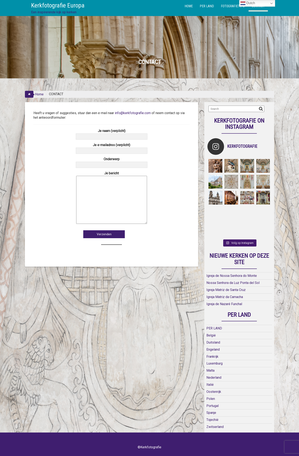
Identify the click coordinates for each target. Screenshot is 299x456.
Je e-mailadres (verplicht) (111, 148)
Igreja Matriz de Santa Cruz (226, 290)
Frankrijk (212, 357)
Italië (210, 385)
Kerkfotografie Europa (58, 5)
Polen (210, 399)
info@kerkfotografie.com (133, 113)
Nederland (213, 378)
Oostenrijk (213, 392)
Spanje (211, 413)
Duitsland (213, 342)
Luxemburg (214, 363)
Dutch (247, 3)
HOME (189, 6)
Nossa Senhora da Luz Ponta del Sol (233, 283)
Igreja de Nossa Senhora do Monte (231, 276)
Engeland (213, 349)
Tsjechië (212, 420)
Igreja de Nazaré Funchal (224, 304)
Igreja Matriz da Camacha (224, 297)
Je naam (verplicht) (111, 133)
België (211, 335)
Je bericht (111, 198)
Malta (210, 370)
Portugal (212, 406)
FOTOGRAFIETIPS (233, 6)
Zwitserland (215, 427)
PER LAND (207, 6)
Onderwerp (111, 162)
